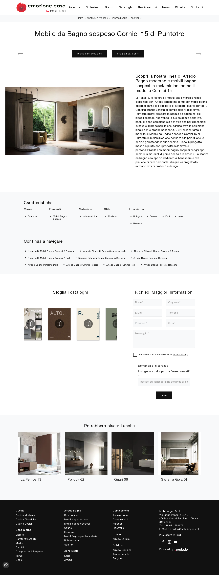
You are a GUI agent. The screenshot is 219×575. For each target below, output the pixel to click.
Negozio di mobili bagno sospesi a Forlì (49, 258)
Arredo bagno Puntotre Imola (43, 265)
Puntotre (32, 216)
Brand (109, 7)
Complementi (120, 519)
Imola (181, 216)
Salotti (20, 547)
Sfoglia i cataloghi (128, 53)
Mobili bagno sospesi (77, 524)
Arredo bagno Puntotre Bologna (150, 258)
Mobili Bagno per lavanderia (80, 536)
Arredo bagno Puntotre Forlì (121, 265)
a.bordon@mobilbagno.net (183, 529)
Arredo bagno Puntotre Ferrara (82, 265)
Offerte (180, 7)
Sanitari (69, 544)
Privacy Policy (180, 354)
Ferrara (153, 216)
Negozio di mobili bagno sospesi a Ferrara (157, 251)
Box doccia (71, 515)
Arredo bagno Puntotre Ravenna (161, 265)
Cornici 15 (136, 18)
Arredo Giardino (122, 550)
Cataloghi (126, 7)
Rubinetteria (71, 540)
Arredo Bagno (119, 18)
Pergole (117, 558)
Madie (19, 543)
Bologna (137, 216)
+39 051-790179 (173, 525)
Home (80, 18)
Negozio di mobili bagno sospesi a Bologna (51, 251)
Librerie (20, 535)
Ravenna (138, 223)
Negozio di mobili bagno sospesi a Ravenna (102, 258)
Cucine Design (24, 524)
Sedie (19, 560)
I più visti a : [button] (137, 209)
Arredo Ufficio (121, 539)
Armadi (68, 560)
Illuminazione (120, 515)
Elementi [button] (55, 209)
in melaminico (90, 216)
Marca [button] (28, 209)
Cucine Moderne (25, 515)
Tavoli (19, 556)
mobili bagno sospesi (60, 217)
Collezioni (93, 7)
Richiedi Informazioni (89, 53)
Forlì (167, 216)
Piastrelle (118, 528)
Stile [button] (107, 209)
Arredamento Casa (97, 18)
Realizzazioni (147, 7)
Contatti (197, 7)
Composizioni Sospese (29, 551)
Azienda (74, 7)
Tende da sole (121, 554)
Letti (67, 556)
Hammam (69, 532)
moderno (112, 216)
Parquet (117, 524)
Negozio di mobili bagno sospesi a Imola (104, 251)
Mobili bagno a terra (76, 519)
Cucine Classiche (26, 519)
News (166, 7)
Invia (164, 395)
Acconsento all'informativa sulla (163, 354)
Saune (68, 528)
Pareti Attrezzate (26, 539)
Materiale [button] (85, 209)
